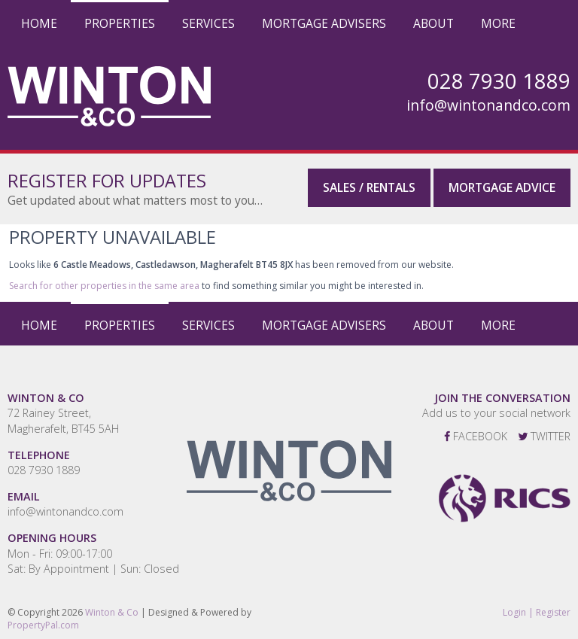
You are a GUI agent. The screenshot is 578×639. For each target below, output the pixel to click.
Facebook (475, 436)
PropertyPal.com (43, 625)
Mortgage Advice (502, 187)
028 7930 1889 (44, 470)
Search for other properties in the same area (104, 285)
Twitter (544, 436)
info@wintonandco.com (488, 105)
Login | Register (536, 613)
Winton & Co (111, 612)
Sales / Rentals (369, 187)
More (498, 23)
